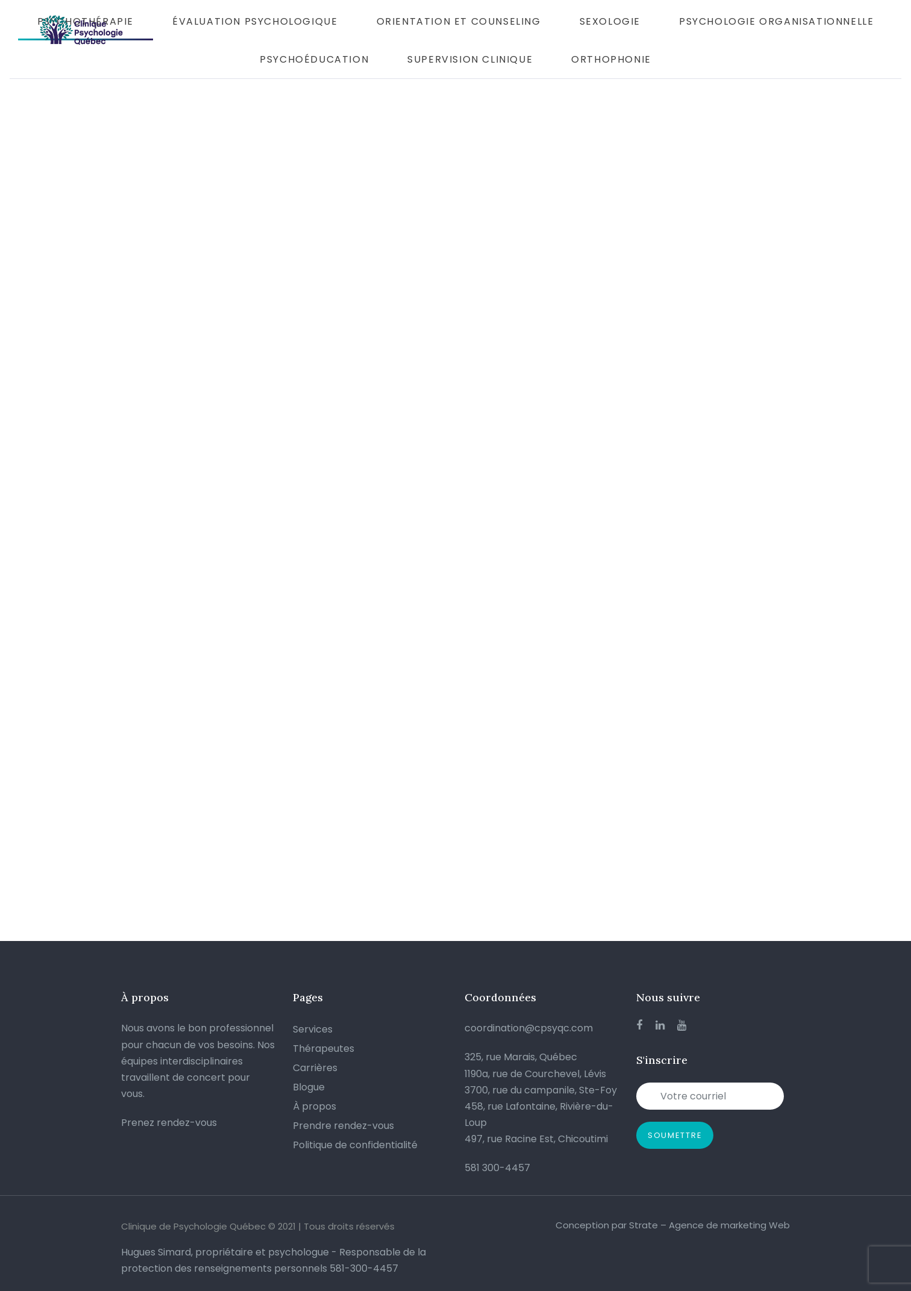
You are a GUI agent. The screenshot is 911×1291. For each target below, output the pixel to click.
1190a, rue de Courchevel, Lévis (535, 1074)
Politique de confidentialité (355, 1145)
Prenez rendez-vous (169, 1123)
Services (313, 1029)
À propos (314, 1106)
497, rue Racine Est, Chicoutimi (536, 1139)
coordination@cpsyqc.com (529, 1028)
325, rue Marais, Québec (521, 1057)
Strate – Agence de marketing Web (709, 1225)
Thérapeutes (323, 1048)
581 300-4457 (497, 1168)
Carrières (315, 1068)
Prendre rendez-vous (343, 1126)
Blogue (309, 1087)
